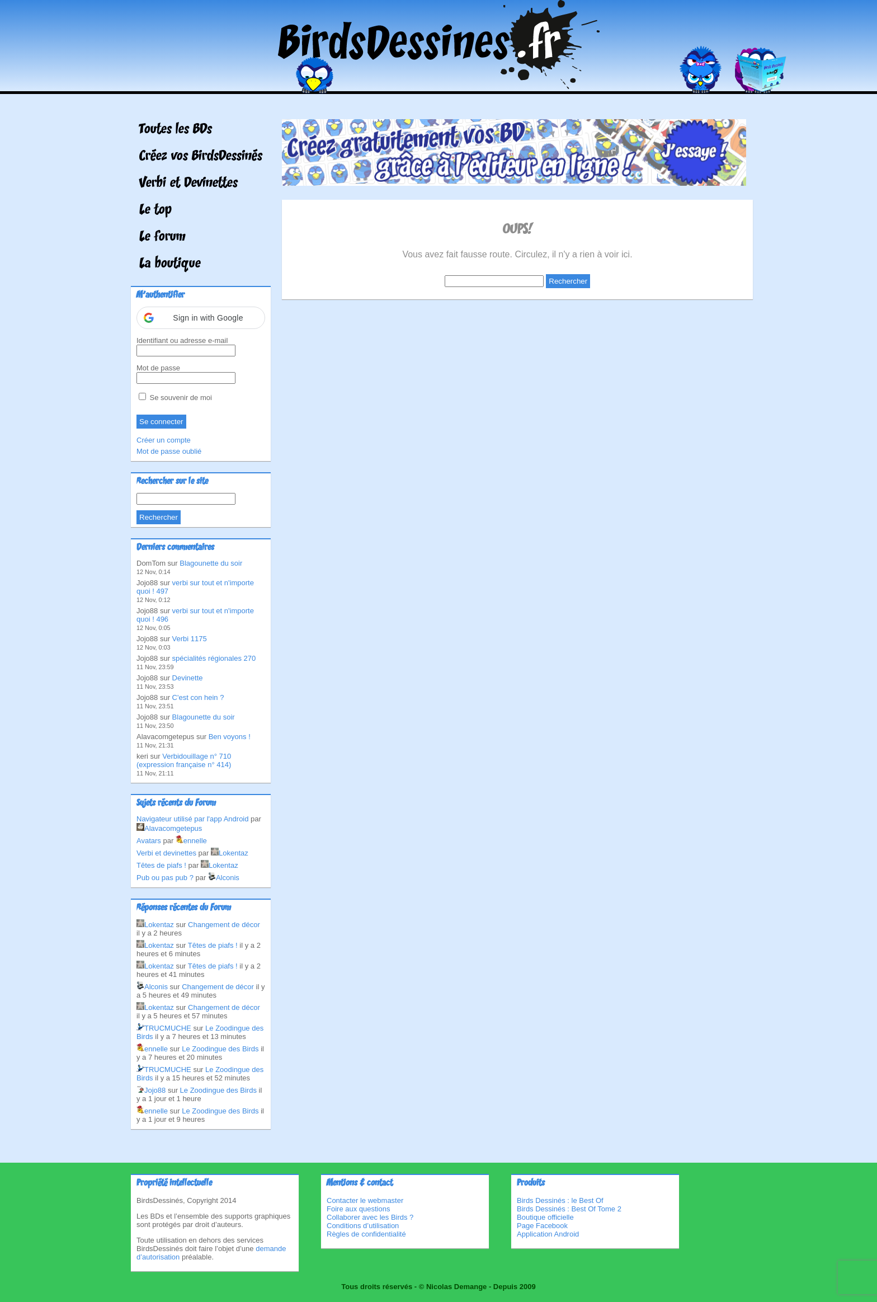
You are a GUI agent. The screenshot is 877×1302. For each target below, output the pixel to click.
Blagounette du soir (211, 563)
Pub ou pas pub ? (165, 877)
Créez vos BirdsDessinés (200, 156)
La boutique (170, 264)
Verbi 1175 (189, 638)
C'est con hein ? (198, 697)
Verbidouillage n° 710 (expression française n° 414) (183, 760)
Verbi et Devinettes (188, 183)
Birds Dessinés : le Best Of (560, 1200)
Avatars (148, 840)
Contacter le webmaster (365, 1200)
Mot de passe (158, 368)
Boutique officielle (545, 1217)
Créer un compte (163, 440)
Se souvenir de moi (175, 397)
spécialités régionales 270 (214, 658)
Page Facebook (542, 1225)
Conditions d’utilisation (363, 1225)
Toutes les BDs (175, 129)
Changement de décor (224, 924)
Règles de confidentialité (366, 1234)
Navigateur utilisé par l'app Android (192, 819)
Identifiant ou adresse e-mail (182, 340)
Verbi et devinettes (166, 853)
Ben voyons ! (230, 736)
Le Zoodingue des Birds (220, 1049)
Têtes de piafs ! (161, 865)
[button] (200, 318)
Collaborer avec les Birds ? (370, 1217)
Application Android (548, 1234)
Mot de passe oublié (168, 451)
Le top (155, 210)
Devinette (187, 678)
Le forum (162, 237)
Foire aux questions (358, 1209)
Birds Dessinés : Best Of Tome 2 (569, 1209)
